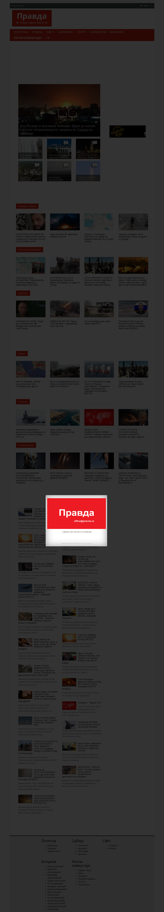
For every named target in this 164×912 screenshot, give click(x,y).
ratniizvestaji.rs (87, 543)
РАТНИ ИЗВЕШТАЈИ (75, 543)
